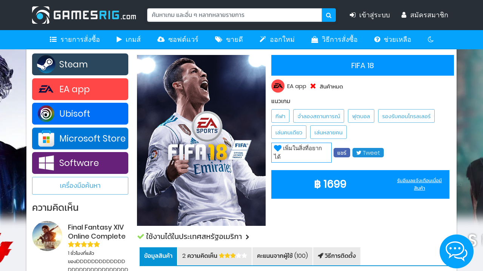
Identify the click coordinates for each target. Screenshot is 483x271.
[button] (295, 236)
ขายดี (229, 39)
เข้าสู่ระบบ (372, 15)
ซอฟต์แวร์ (177, 39)
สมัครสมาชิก (424, 15)
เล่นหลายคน (328, 132)
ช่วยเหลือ (392, 39)
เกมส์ (129, 39)
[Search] (234, 15)
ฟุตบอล (361, 116)
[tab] (158, 256)
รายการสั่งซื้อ (75, 39)
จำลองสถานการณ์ (318, 116)
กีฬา (280, 116)
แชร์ (341, 153)
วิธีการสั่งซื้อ (334, 39)
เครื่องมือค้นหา (80, 185)
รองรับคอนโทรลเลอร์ (406, 116)
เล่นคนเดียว (289, 132)
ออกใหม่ (277, 39)
